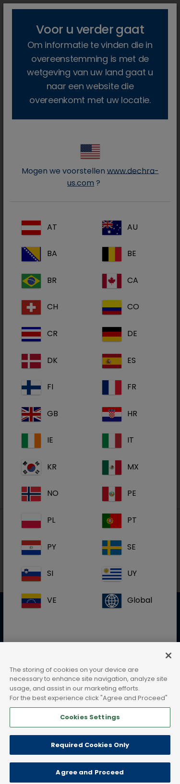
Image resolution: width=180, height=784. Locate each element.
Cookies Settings (90, 727)
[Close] (168, 666)
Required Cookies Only (90, 755)
